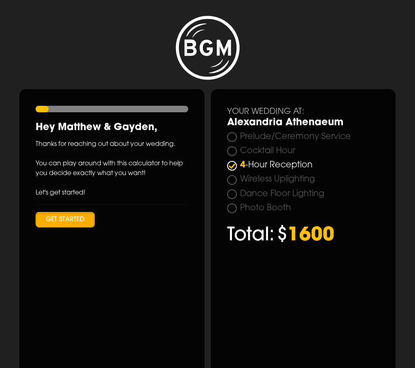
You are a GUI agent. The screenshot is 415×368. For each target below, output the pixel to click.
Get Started (65, 219)
